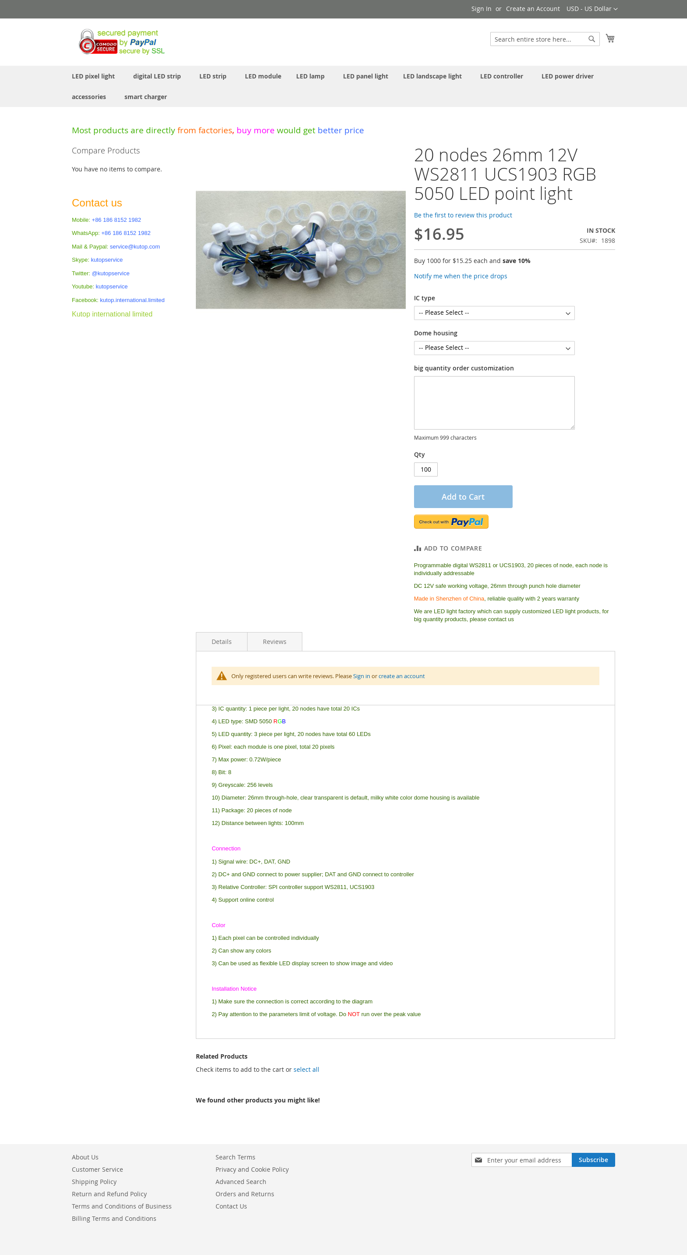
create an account (402, 676)
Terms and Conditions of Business (122, 1206)
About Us (85, 1157)
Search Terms (235, 1157)
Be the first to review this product (463, 215)
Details (222, 641)
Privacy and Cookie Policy (252, 1169)
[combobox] (545, 39)
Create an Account (533, 8)
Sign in (361, 676)
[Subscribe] (593, 1160)
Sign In (481, 8)
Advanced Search (241, 1181)
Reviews (275, 641)
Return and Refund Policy (109, 1194)
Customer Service (97, 1169)
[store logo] (119, 41)
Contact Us (231, 1206)
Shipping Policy (94, 1181)
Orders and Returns (245, 1194)
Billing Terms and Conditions (114, 1218)
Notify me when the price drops (460, 276)
